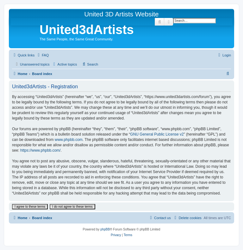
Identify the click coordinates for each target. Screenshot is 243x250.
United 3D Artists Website (121, 14)
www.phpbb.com (69, 139)
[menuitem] (42, 55)
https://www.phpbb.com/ (40, 150)
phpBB (105, 229)
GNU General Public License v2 (157, 134)
